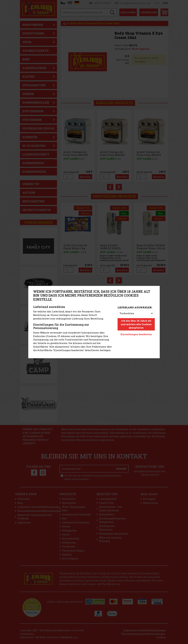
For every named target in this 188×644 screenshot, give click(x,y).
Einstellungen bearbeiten (136, 334)
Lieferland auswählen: (135, 307)
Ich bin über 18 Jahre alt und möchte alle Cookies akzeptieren (136, 324)
